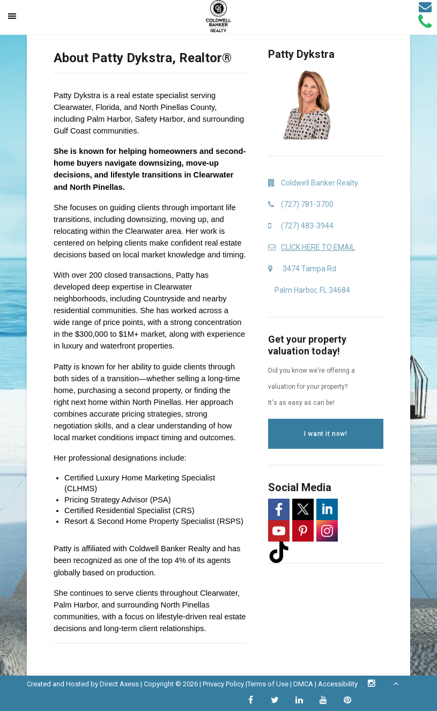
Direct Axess (119, 684)
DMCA (303, 684)
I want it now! (325, 434)
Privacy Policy (223, 684)
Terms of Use (267, 684)
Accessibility (338, 684)
